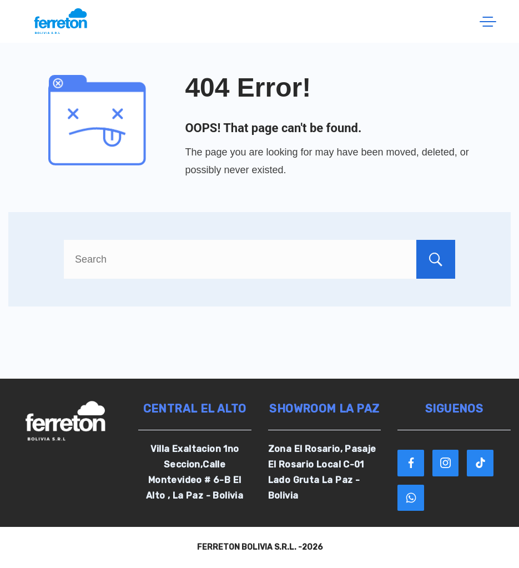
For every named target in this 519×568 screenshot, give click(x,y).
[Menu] (488, 21)
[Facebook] (410, 463)
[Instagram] (445, 463)
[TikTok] (480, 463)
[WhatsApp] (410, 498)
